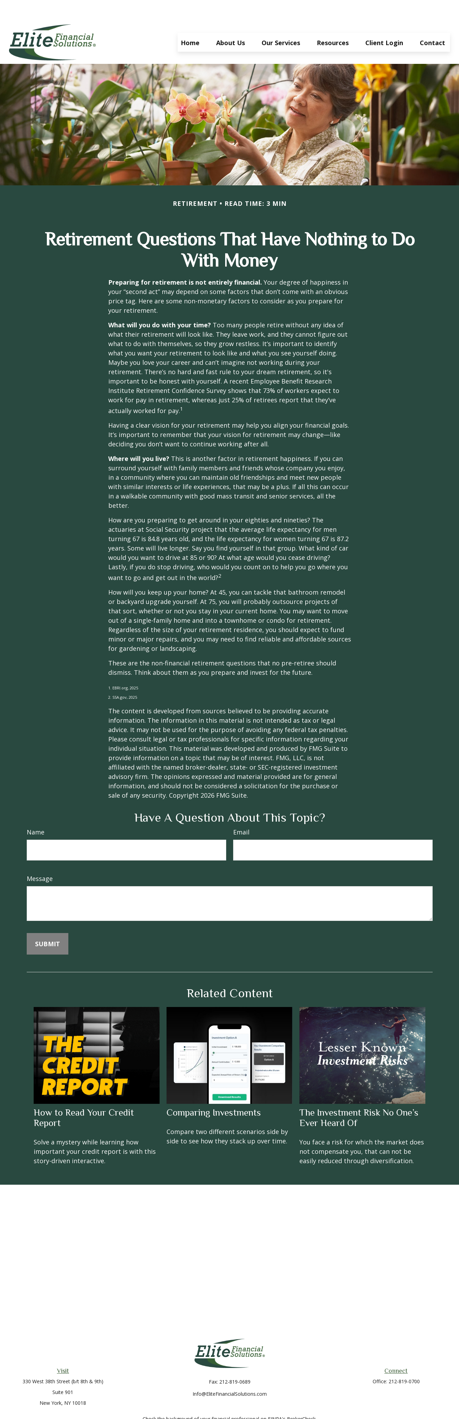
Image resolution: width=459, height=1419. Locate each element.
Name (35, 811)
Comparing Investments (214, 1091)
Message (40, 858)
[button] (190, 21)
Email (241, 811)
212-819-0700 (404, 1360)
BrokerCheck (301, 1398)
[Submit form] (47, 923)
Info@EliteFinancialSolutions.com (230, 1373)
